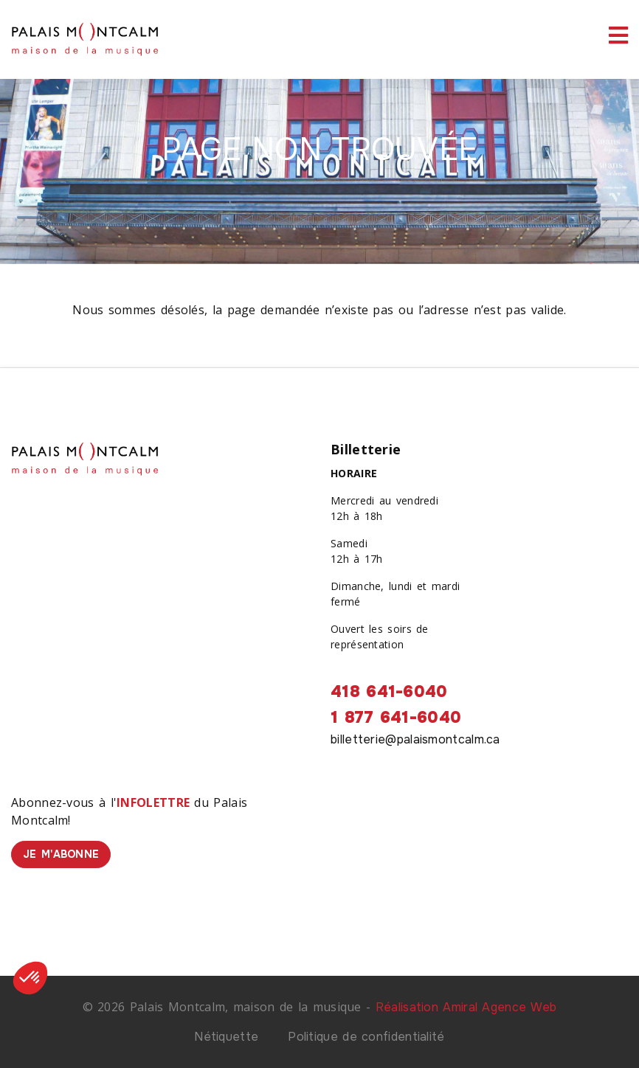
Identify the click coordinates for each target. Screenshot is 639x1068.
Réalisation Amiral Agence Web (466, 1007)
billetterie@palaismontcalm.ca (415, 739)
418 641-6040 (389, 692)
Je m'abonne (61, 854)
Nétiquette (226, 1036)
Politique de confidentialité (366, 1036)
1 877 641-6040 (396, 717)
